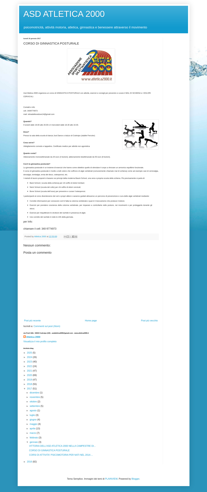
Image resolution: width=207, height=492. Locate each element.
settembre (35, 406)
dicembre (35, 392)
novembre (35, 397)
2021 (30, 371)
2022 (30, 366)
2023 (30, 361)
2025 (30, 352)
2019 (30, 379)
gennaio (34, 442)
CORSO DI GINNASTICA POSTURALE (49, 450)
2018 (30, 384)
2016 (30, 461)
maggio (34, 424)
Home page (91, 320)
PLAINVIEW (111, 479)
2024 (30, 357)
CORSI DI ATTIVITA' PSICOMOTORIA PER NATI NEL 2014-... (61, 455)
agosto (33, 410)
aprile (33, 428)
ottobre (33, 401)
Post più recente (32, 320)
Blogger (135, 479)
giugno (33, 419)
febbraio (34, 437)
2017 (30, 388)
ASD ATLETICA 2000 (64, 14)
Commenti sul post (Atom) (47, 326)
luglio (33, 415)
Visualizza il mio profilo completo (40, 341)
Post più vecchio (149, 320)
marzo (33, 433)
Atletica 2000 (33, 337)
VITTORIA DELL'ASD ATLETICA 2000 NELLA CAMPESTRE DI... (62, 446)
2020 (30, 375)
